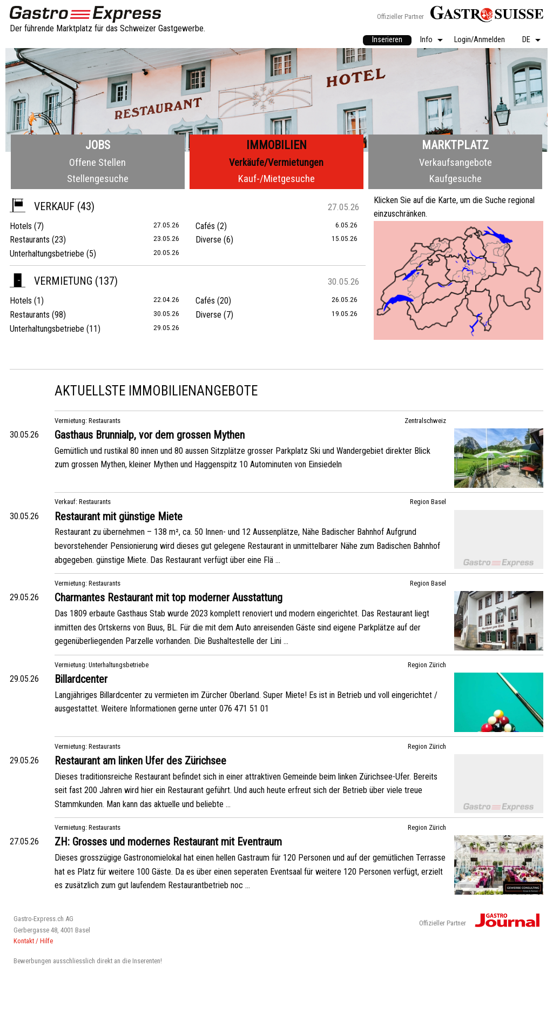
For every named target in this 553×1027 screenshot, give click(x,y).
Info (426, 40)
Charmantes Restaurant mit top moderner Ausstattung (168, 597)
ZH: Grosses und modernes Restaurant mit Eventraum (168, 841)
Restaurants (30, 239)
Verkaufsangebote (455, 162)
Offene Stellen (97, 162)
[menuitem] (387, 40)
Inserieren (387, 39)
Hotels (21, 226)
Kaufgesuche (455, 178)
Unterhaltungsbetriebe (47, 254)
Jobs (97, 145)
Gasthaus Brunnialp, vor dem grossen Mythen (150, 434)
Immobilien (276, 145)
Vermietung (51, 280)
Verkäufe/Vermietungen (276, 162)
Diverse (208, 239)
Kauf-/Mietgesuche (276, 178)
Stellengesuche (98, 178)
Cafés (205, 226)
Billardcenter (81, 679)
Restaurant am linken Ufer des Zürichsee (140, 760)
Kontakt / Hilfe (33, 941)
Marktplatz (455, 145)
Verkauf (42, 206)
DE (526, 40)
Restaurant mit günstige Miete (119, 516)
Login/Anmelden (479, 40)
